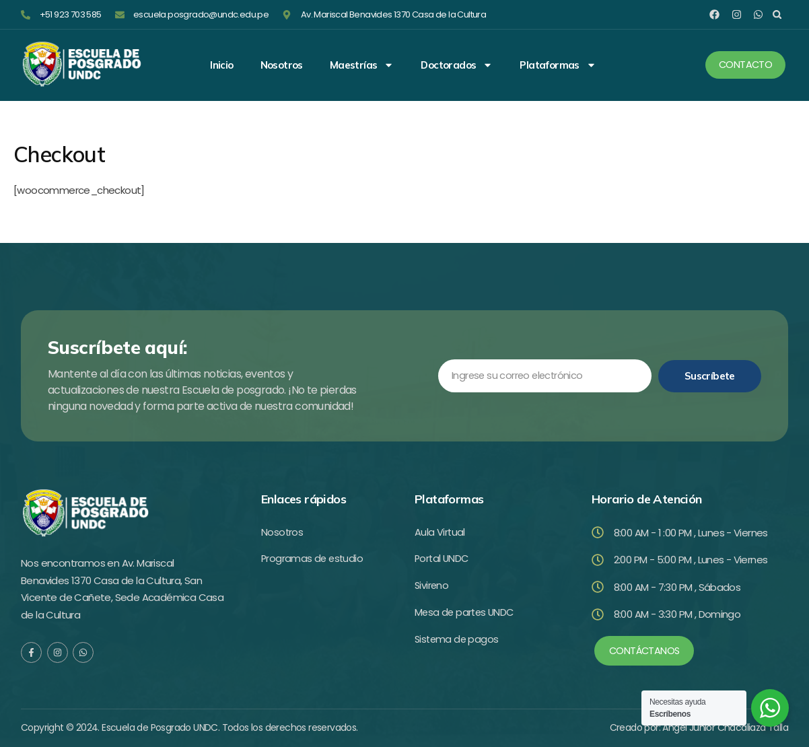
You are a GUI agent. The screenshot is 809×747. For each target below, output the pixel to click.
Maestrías (362, 65)
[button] (777, 14)
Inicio (221, 65)
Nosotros (281, 65)
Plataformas (558, 65)
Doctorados (457, 65)
